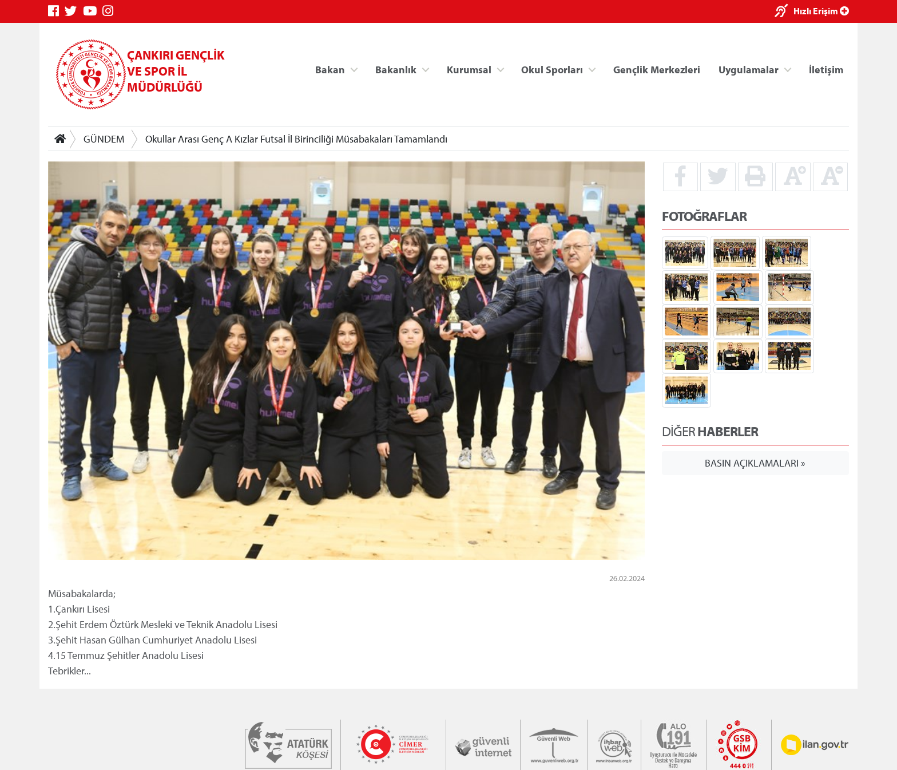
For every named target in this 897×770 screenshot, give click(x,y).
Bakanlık (395, 69)
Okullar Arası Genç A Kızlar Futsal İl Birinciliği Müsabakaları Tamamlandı (296, 138)
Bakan (330, 69)
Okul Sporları (552, 69)
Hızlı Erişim (821, 11)
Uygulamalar (749, 69)
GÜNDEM (104, 138)
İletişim (826, 69)
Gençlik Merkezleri (656, 69)
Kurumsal (469, 69)
